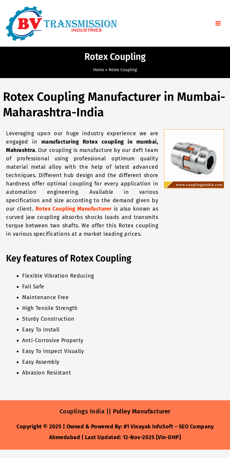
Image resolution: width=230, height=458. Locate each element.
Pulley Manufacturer (142, 411)
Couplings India (82, 411)
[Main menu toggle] (218, 23)
